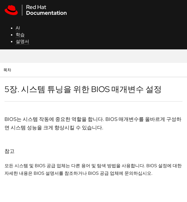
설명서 (22, 41)
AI (18, 28)
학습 (20, 35)
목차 (8, 69)
